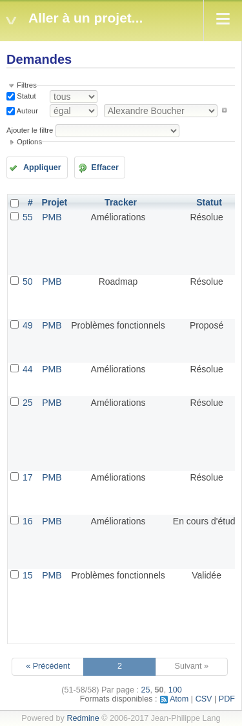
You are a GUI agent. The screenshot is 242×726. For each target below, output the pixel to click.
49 (28, 325)
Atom (179, 698)
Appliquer (42, 167)
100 (175, 689)
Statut (25, 96)
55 (28, 217)
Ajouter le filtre (29, 130)
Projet (55, 202)
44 (28, 369)
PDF (227, 698)
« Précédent (48, 666)
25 (28, 402)
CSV (204, 698)
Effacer (105, 167)
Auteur (26, 110)
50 (28, 281)
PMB (51, 217)
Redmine (82, 718)
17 (28, 477)
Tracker (121, 202)
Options (29, 142)
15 (28, 575)
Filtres (27, 85)
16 (28, 521)
